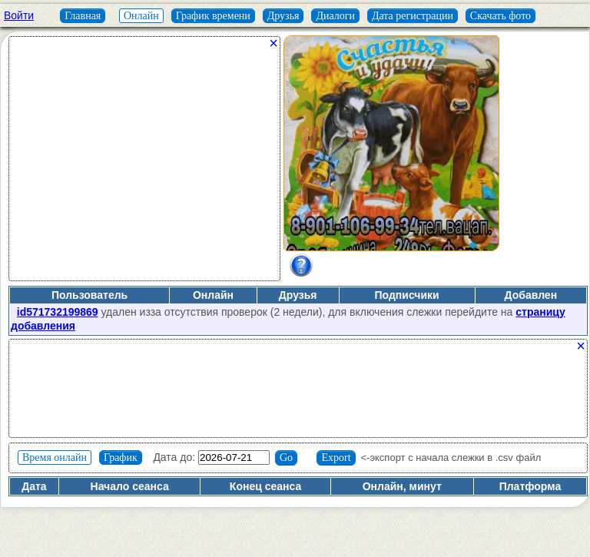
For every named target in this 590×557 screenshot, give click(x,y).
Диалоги (335, 16)
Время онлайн (54, 457)
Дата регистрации (412, 16)
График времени (213, 16)
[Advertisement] (144, 164)
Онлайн (141, 16)
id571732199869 (57, 312)
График (121, 457)
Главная (83, 16)
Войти (19, 15)
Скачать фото (500, 16)
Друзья (283, 16)
